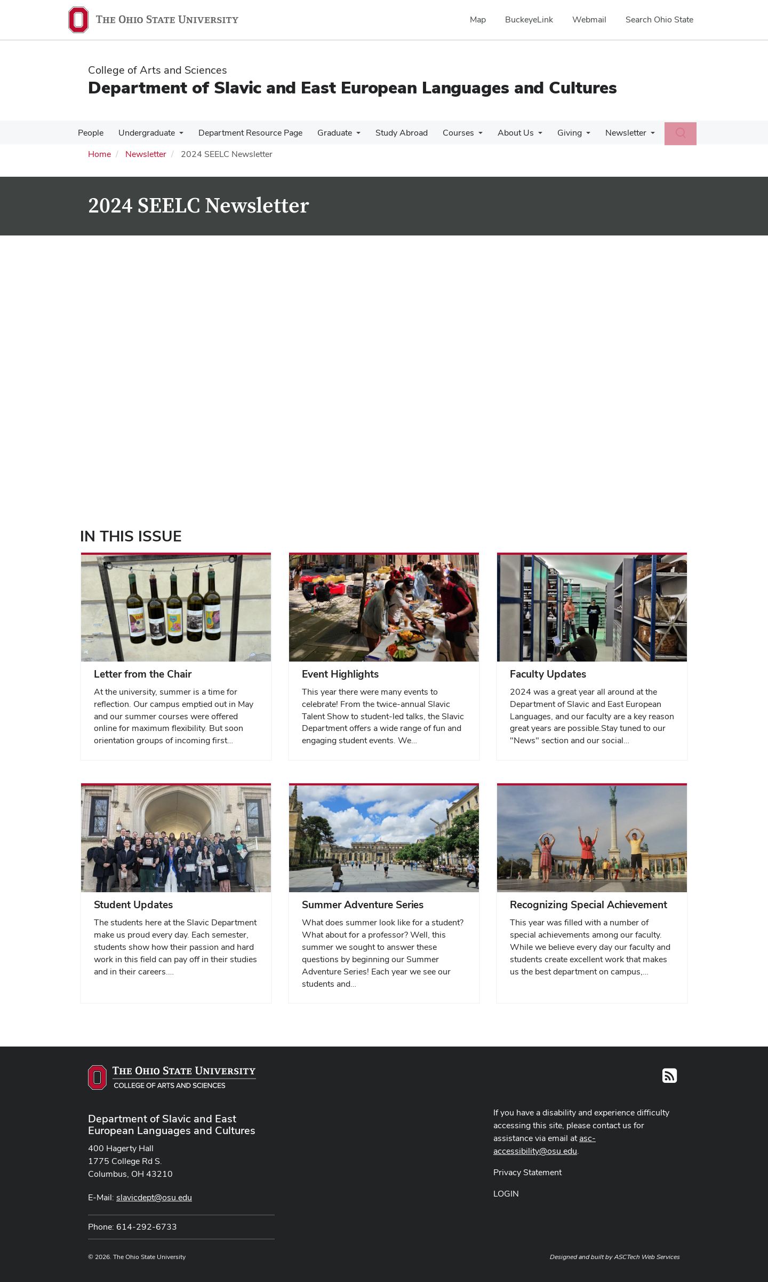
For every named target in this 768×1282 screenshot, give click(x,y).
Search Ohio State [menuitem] (659, 19)
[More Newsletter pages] (632, 135)
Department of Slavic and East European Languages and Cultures (352, 87)
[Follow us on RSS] (669, 1078)
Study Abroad (392, 132)
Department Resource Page (245, 132)
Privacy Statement (527, 1172)
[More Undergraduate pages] (176, 135)
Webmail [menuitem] (589, 19)
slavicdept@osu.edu (154, 1197)
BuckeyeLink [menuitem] (529, 19)
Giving (553, 132)
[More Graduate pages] (349, 135)
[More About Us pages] (524, 135)
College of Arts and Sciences (157, 70)
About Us (502, 132)
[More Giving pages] (570, 135)
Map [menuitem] (478, 19)
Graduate (327, 132)
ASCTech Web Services (647, 1257)
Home (99, 154)
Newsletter (607, 132)
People (89, 132)
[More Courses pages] (466, 135)
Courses (446, 132)
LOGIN (506, 1193)
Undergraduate (143, 132)
